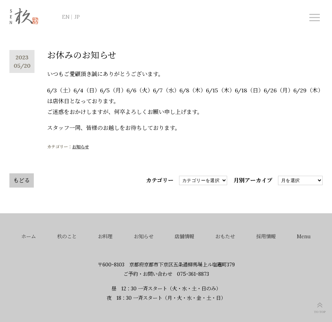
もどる (21, 180)
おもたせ (225, 236)
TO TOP (319, 312)
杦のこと (67, 236)
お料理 (105, 236)
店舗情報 (184, 236)
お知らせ (80, 146)
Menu (304, 236)
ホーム (28, 236)
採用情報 (266, 236)
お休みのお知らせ (81, 55)
